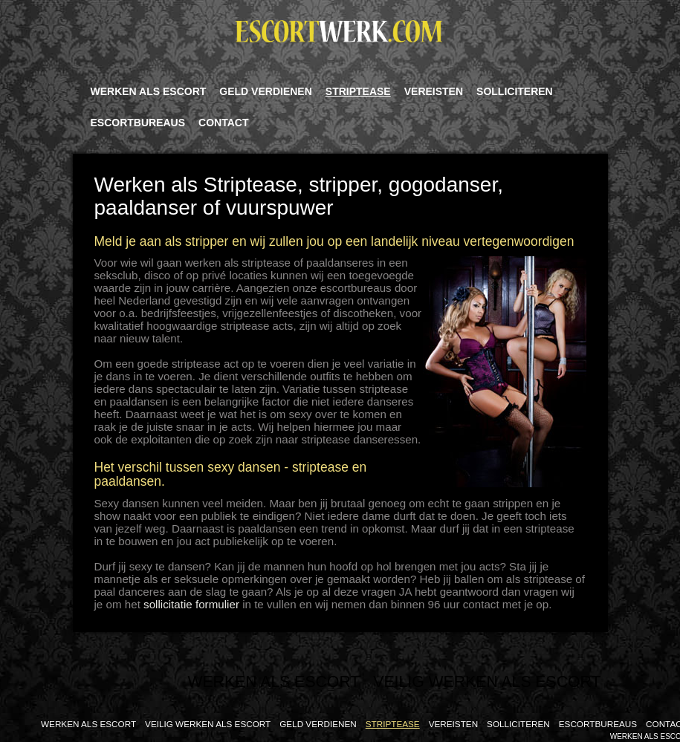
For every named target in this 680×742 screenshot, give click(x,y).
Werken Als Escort (149, 91)
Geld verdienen (265, 91)
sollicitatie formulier (191, 604)
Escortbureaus (138, 122)
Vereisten (433, 91)
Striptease (358, 91)
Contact (223, 122)
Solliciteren (514, 91)
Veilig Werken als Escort (486, 682)
